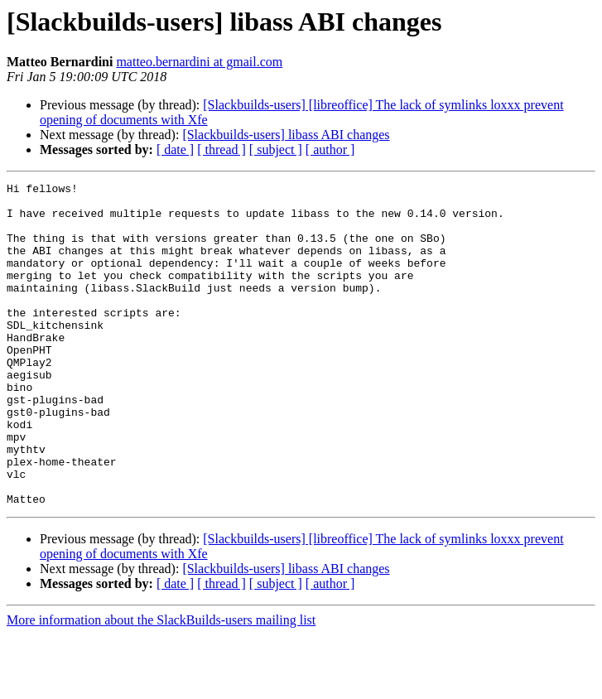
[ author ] (330, 149)
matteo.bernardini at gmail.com (199, 62)
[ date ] (175, 149)
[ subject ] (275, 149)
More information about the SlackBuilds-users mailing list (161, 684)
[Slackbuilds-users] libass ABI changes (285, 135)
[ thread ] (221, 149)
